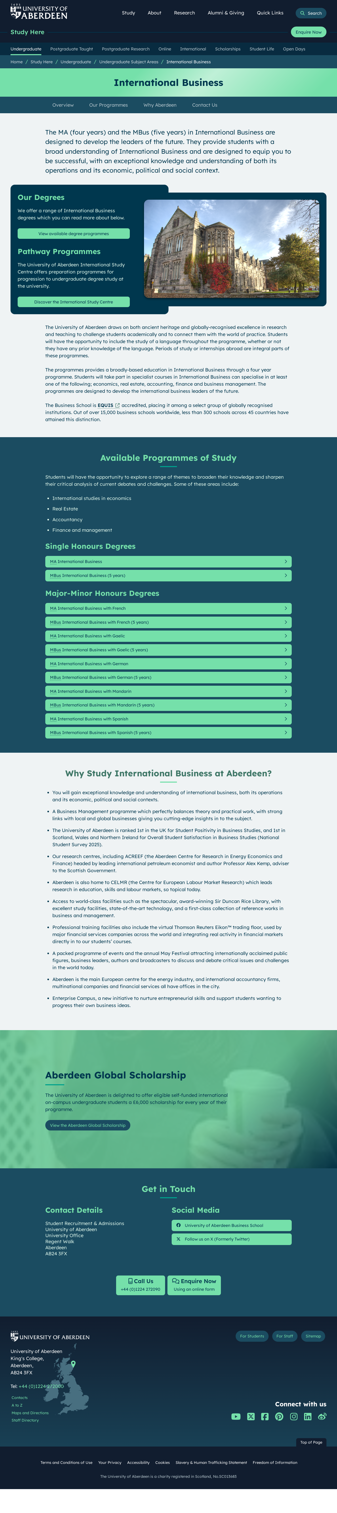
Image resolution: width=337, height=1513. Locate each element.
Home (17, 62)
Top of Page (311, 1466)
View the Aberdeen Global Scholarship (94, 1146)
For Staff (277, 1361)
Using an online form (197, 1308)
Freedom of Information (275, 1487)
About (157, 13)
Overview (63, 105)
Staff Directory (25, 1444)
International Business (188, 62)
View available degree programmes (74, 235)
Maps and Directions (30, 1436)
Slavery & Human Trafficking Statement (211, 1487)
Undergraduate (76, 62)
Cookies (162, 1487)
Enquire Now (309, 32)
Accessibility (138, 1487)
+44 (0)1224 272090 (137, 1308)
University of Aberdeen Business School (226, 1248)
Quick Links (273, 13)
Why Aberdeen (160, 105)
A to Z (17, 1429)
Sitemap (310, 1361)
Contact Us (204, 105)
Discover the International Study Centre (73, 304)
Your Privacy (109, 1487)
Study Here (29, 32)
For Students (237, 1361)
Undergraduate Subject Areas (128, 62)
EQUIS (105, 408)
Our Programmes (108, 105)
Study (131, 13)
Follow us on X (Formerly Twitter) (219, 1263)
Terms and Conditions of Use (66, 1487)
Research (187, 13)
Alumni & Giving (229, 13)
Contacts (20, 1421)
